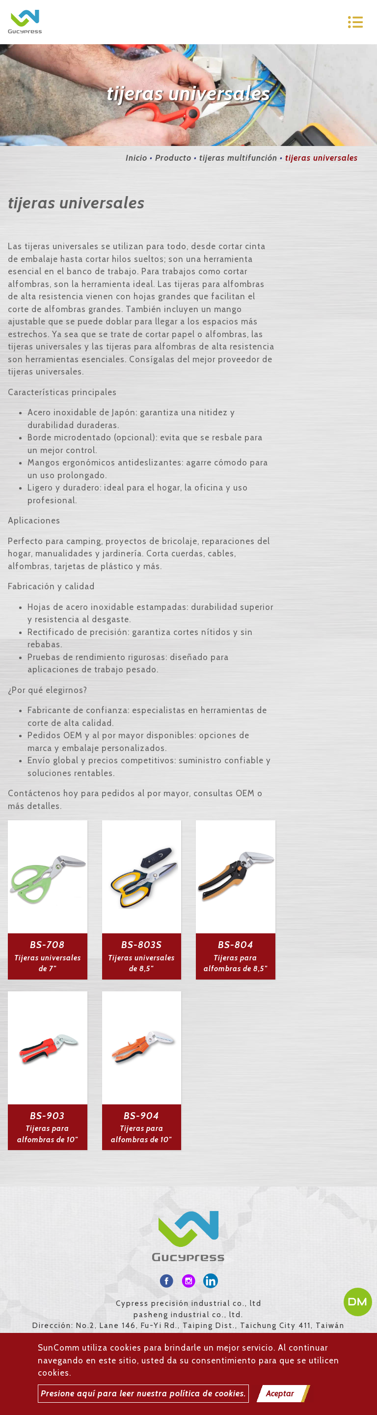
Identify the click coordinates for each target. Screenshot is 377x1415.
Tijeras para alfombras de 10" (47, 1134)
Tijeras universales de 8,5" (141, 963)
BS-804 (235, 945)
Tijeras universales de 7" (47, 963)
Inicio (136, 158)
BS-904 (141, 1116)
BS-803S (141, 945)
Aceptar (280, 1393)
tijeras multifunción (238, 158)
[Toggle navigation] (355, 22)
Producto (173, 158)
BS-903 (47, 1116)
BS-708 (47, 945)
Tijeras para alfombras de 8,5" (236, 963)
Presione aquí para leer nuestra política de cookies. (143, 1393)
